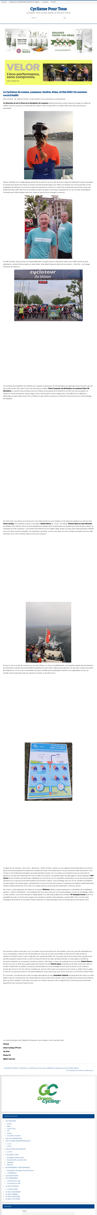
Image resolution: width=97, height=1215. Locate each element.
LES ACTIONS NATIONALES (15, 1149)
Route (9, 1124)
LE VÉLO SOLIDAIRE (12, 1197)
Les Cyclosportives (47, 99)
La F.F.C (10, 1152)
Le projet (45, 2)
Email (24, 1211)
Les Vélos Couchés (14, 1136)
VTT (8, 1131)
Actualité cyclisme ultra (15, 1158)
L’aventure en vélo (13, 1181)
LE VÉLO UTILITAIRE (12, 1199)
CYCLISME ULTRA (11, 1155)
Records (10, 1165)
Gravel (9, 1133)
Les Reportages (60, 99)
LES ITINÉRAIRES (11, 1178)
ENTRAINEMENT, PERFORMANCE (17, 1167)
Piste (8, 1126)
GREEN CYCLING (22, 99)
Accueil (3, 2)
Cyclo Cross (11, 1129)
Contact (53, 2)
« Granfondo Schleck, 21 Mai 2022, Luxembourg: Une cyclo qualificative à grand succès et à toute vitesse (41, 1068)
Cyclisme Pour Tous (48, 8)
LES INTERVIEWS (11, 1176)
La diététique (11, 1173)
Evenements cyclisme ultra (17, 1160)
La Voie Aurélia (12, 1189)
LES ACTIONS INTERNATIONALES (17, 1141)
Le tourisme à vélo (13, 1183)
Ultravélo (10, 1162)
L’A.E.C (9, 1146)
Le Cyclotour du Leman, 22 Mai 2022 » (80, 1070)
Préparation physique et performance (20, 1170)
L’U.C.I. (9, 1144)
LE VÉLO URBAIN (11, 1194)
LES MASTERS (10, 1121)
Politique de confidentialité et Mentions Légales (24, 2)
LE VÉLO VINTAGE (12, 1186)
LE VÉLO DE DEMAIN (13, 1192)
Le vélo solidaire (34, 99)
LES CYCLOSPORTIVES (13, 1138)
